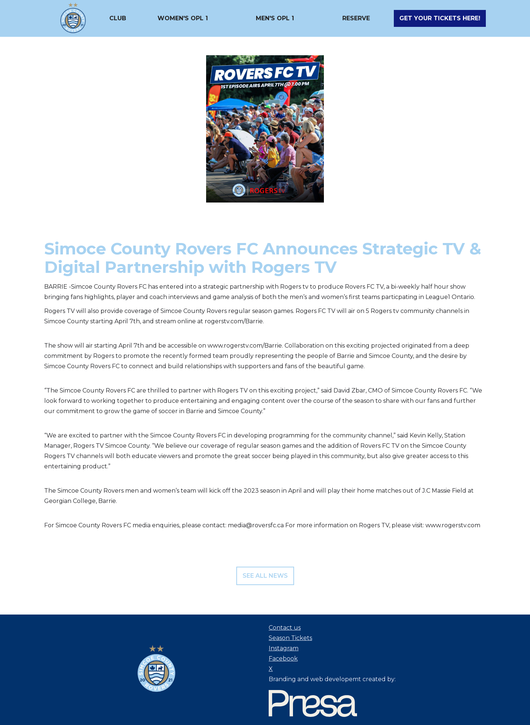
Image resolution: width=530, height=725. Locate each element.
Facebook (283, 658)
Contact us (285, 627)
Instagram (283, 648)
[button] (118, 18)
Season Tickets (290, 637)
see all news (265, 575)
